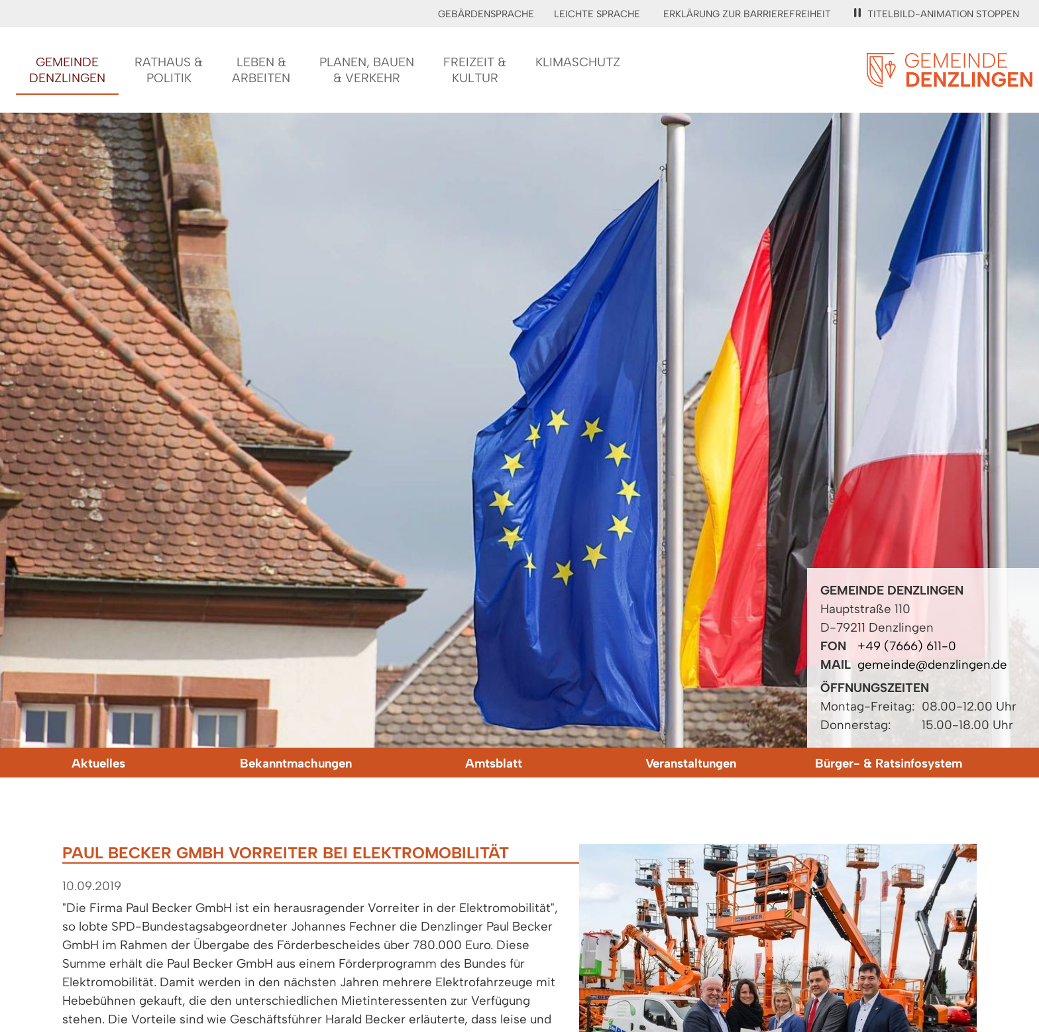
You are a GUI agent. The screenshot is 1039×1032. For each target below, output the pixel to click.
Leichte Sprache (597, 14)
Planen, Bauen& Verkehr (366, 70)
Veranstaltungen (690, 763)
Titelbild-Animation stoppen (936, 14)
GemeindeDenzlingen (67, 70)
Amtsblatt (493, 763)
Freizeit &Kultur (474, 70)
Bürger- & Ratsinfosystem (888, 763)
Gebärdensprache (486, 14)
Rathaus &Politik (169, 70)
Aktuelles (98, 763)
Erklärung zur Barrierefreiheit (747, 14)
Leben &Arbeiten (261, 70)
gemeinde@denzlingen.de (932, 664)
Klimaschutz (577, 62)
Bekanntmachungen (296, 763)
